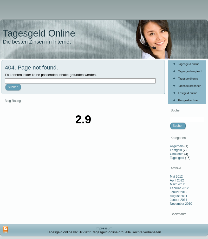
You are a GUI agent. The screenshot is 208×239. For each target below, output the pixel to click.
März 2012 (177, 184)
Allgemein (177, 146)
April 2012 (177, 180)
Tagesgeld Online (39, 33)
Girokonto (176, 154)
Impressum (104, 228)
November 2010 (181, 204)
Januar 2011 (178, 200)
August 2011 (178, 196)
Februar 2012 (179, 188)
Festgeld (176, 150)
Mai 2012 (176, 176)
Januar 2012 (178, 192)
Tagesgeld (177, 158)
